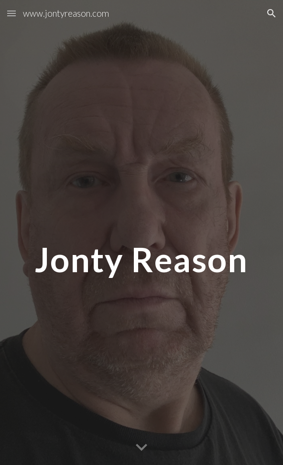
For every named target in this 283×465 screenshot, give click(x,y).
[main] (141, 232)
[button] (11, 13)
